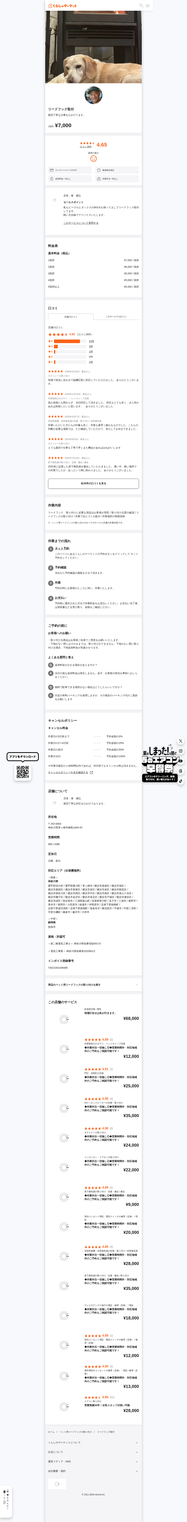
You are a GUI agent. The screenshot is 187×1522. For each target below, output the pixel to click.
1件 (91, 351)
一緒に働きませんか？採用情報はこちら (6, 1498)
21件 (91, 341)
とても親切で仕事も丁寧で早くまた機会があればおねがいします (84, 447)
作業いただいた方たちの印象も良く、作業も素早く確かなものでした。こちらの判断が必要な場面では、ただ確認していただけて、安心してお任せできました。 (93, 427)
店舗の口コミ (70, 317)
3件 (91, 346)
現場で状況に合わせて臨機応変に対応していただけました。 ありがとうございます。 (93, 382)
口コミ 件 (86, 146)
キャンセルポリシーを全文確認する (71, 772)
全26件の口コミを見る (93, 483)
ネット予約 (62, 548)
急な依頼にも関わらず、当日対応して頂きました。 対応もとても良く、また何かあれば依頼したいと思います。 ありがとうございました (93, 404)
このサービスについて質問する (81, 223)
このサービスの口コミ (116, 316)
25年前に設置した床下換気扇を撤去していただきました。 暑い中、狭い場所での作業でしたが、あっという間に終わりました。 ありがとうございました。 (92, 468)
